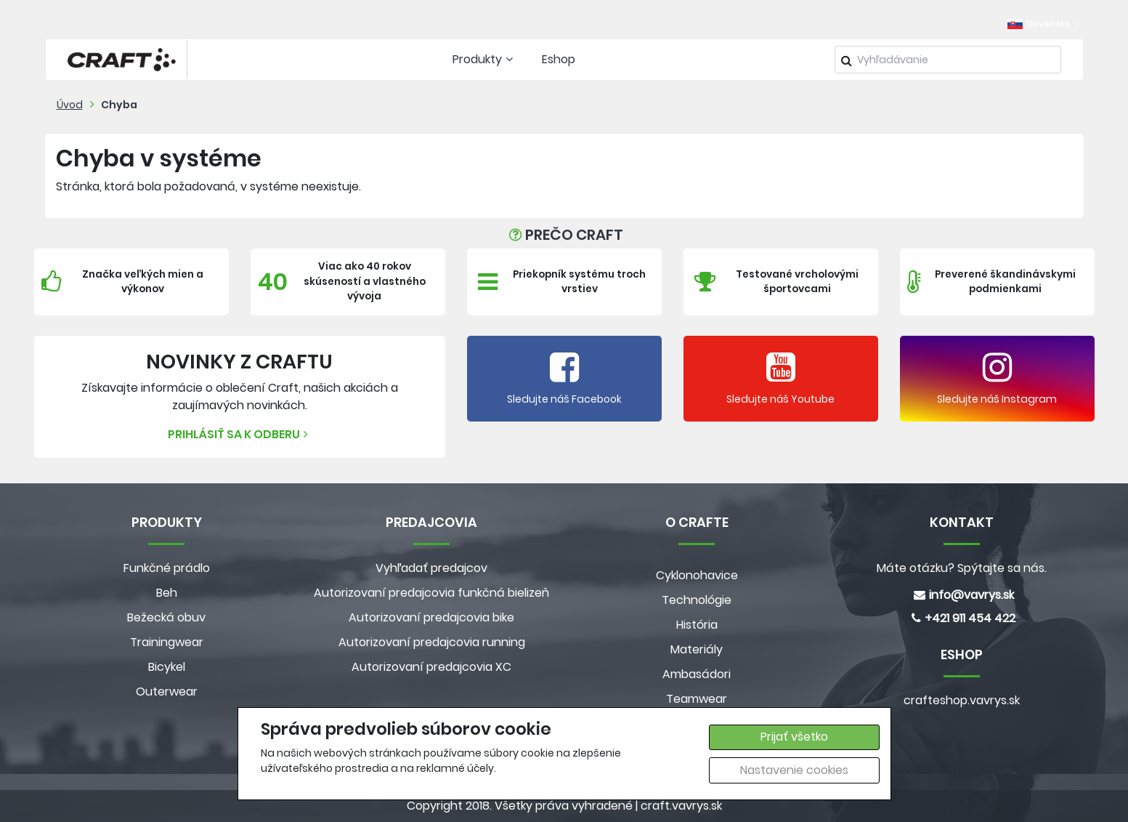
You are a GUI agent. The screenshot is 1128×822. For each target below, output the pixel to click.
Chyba (119, 104)
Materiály (696, 649)
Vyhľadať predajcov (431, 568)
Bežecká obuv (166, 617)
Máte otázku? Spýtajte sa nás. (962, 568)
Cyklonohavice (697, 575)
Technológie (696, 600)
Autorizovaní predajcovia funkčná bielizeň (431, 592)
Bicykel (166, 666)
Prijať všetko (794, 736)
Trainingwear (166, 642)
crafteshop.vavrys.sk (962, 700)
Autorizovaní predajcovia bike (431, 617)
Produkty (484, 59)
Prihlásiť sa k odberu (240, 434)
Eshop (558, 59)
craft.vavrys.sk (681, 805)
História (697, 624)
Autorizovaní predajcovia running (431, 642)
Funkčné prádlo (166, 568)
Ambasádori (696, 674)
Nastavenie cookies (794, 770)
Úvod (70, 104)
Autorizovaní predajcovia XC (431, 666)
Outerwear (167, 691)
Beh (166, 592)
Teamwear (696, 698)
